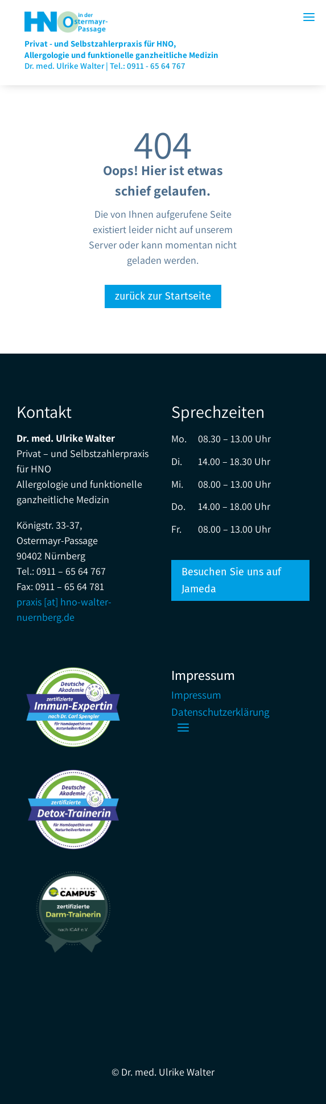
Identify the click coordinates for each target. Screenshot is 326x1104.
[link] (66, 29)
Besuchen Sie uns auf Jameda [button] (231, 581)
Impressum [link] (196, 696)
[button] (183, 727)
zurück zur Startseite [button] (163, 296)
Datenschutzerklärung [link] (220, 713)
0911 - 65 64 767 (156, 65)
